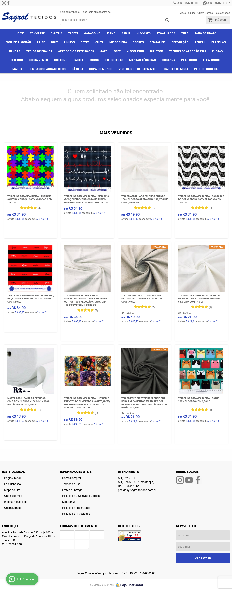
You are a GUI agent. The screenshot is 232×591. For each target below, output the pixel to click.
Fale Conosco (222, 13)
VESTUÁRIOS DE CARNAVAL (137, 69)
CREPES (138, 42)
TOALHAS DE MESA (175, 69)
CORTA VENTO (38, 60)
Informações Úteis (76, 472)
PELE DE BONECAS (207, 69)
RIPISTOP (156, 51)
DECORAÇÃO (180, 42)
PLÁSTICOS (189, 60)
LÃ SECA (77, 69)
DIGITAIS (56, 33)
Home (20, 33)
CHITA (99, 42)
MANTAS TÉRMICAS (142, 60)
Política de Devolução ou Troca (81, 496)
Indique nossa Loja (15, 502)
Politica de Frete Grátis (76, 508)
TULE (185, 33)
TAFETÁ (73, 33)
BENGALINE (158, 42)
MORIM (95, 60)
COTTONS (61, 60)
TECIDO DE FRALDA (39, 51)
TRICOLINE (37, 33)
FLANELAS (218, 42)
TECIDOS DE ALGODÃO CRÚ (187, 51)
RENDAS (14, 51)
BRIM (54, 42)
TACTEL (78, 60)
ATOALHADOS (166, 33)
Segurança (69, 502)
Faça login (87, 12)
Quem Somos (205, 13)
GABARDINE (92, 33)
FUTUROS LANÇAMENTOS (48, 69)
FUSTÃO (217, 51)
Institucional (13, 472)
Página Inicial (12, 478)
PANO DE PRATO (206, 33)
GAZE (103, 51)
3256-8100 (187, 3)
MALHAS (18, 69)
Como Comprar (71, 478)
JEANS (111, 33)
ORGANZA (168, 60)
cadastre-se (104, 12)
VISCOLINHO (135, 51)
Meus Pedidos (187, 13)
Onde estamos (13, 496)
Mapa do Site (12, 490)
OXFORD (17, 60)
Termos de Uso (71, 484)
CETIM (85, 42)
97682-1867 (218, 3)
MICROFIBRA (118, 42)
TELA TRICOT (212, 60)
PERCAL (200, 42)
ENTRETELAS (114, 60)
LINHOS (69, 42)
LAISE (41, 42)
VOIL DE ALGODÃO (18, 42)
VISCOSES (144, 33)
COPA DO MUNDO (101, 69)
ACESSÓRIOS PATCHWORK (76, 51)
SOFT (117, 51)
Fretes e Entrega (72, 490)
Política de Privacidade (76, 513)
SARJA (126, 33)
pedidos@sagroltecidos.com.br (137, 490)
